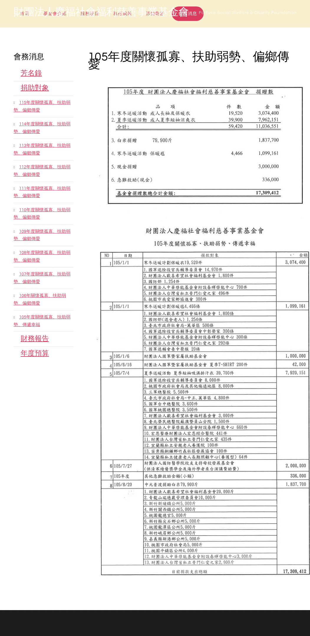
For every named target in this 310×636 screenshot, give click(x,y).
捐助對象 (35, 88)
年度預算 (35, 353)
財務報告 (35, 338)
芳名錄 (31, 73)
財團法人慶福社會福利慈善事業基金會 (101, 12)
